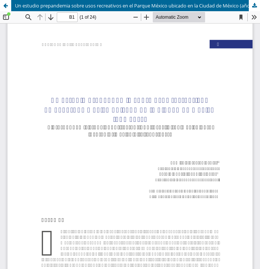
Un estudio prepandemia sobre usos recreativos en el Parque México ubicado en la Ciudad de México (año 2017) (137, 5)
